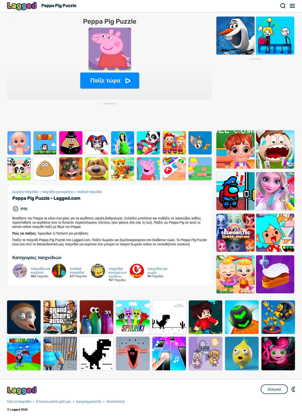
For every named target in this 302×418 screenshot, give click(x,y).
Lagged (22, 6)
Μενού (292, 6)
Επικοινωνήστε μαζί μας (53, 402)
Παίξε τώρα (105, 80)
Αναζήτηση (283, 6)
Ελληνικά (274, 389)
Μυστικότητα (115, 402)
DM (293, 389)
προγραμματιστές (89, 402)
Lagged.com (22, 390)
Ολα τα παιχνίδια (19, 402)
